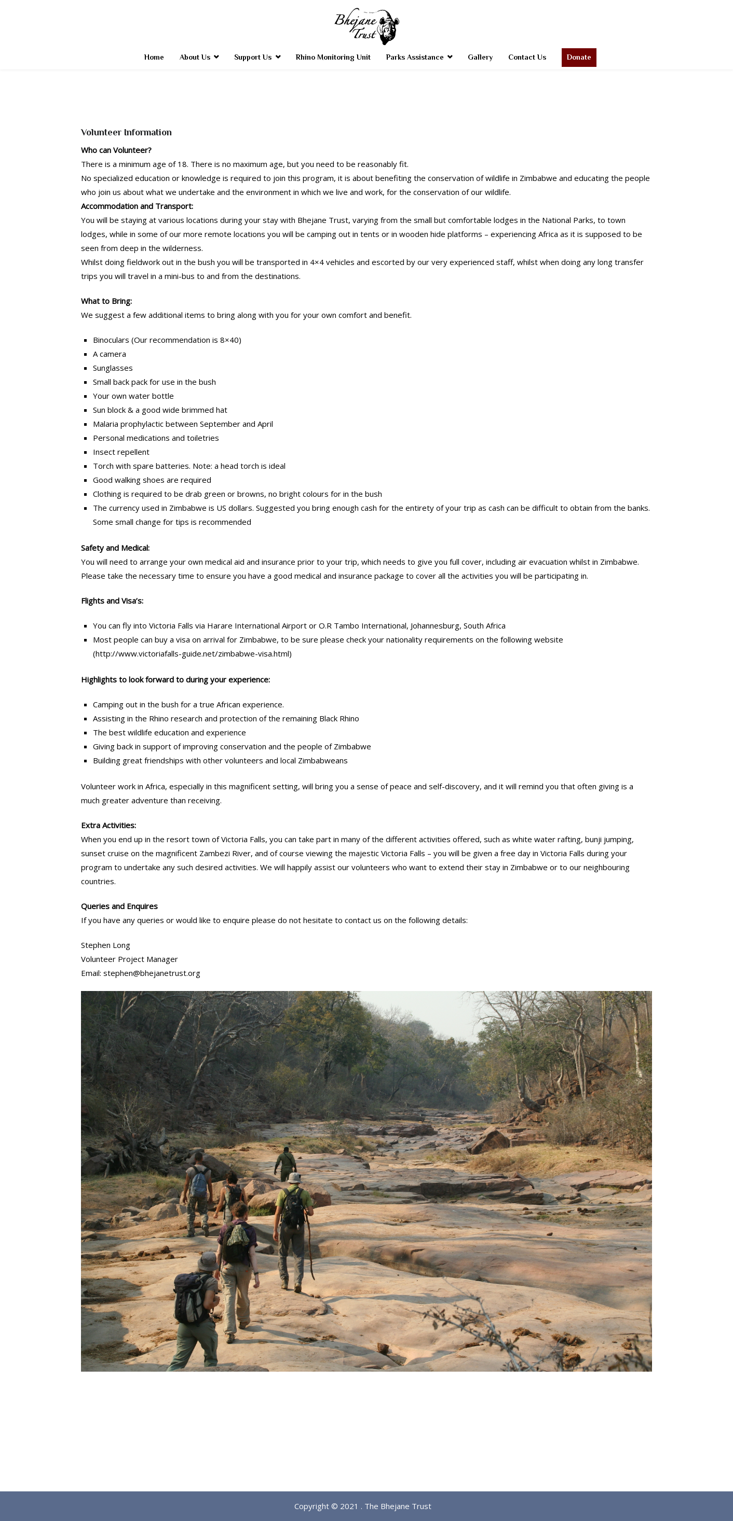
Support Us (253, 57)
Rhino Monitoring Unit (333, 57)
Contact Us (527, 57)
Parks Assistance (415, 57)
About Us (195, 57)
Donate (579, 57)
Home (154, 57)
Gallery (480, 57)
